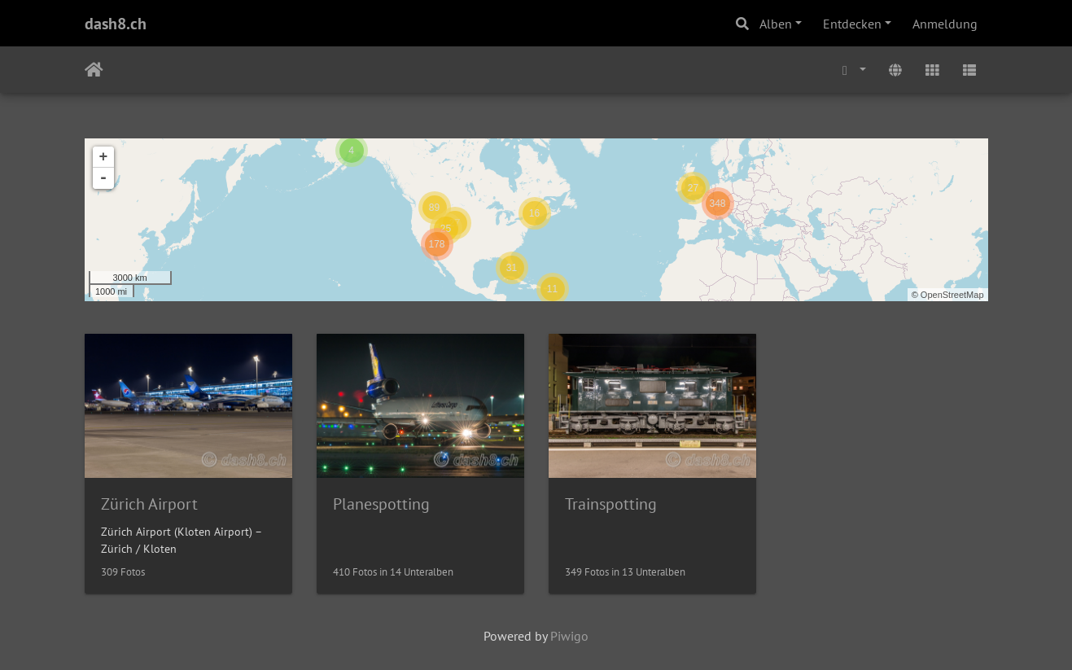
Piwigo (569, 636)
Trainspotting (611, 504)
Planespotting (381, 504)
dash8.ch (116, 23)
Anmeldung (945, 23)
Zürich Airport (149, 504)
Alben (775, 23)
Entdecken (852, 23)
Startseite (94, 70)
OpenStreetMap (952, 295)
